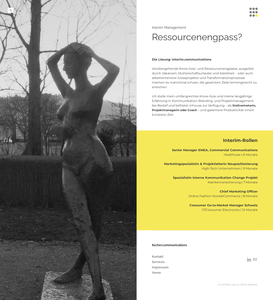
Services (158, 262)
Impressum (160, 267)
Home (156, 273)
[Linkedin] (249, 259)
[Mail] (255, 259)
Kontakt (157, 256)
